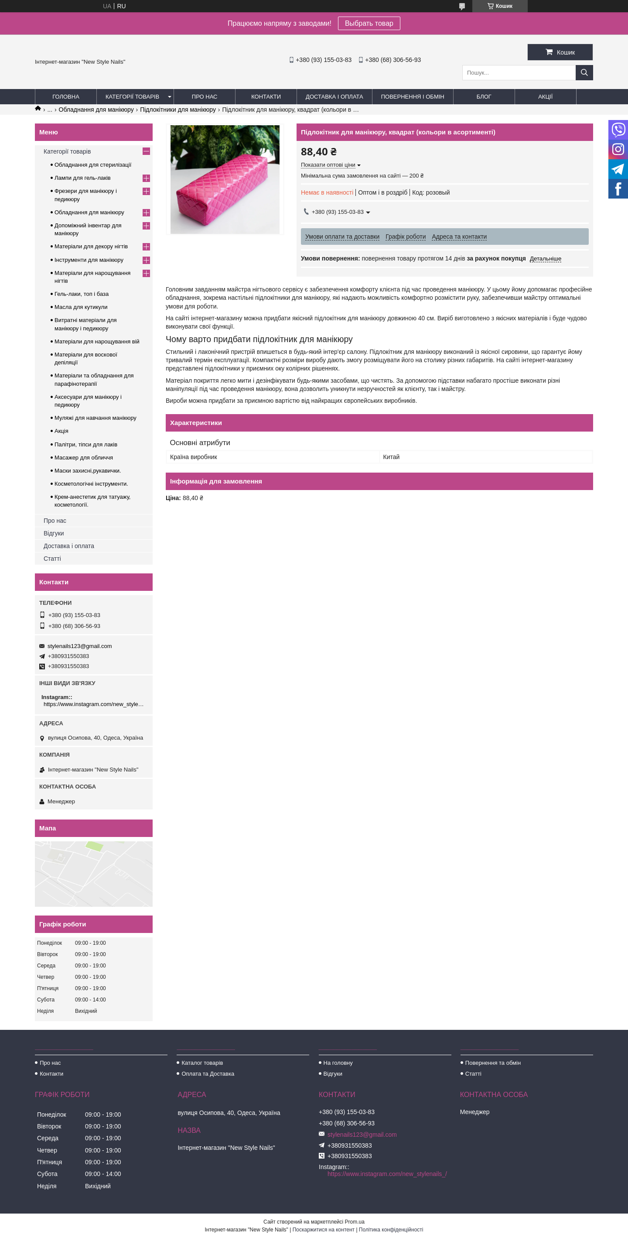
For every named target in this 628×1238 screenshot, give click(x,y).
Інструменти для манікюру (89, 260)
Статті (52, 558)
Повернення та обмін (493, 1063)
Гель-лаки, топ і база (82, 294)
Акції (545, 96)
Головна (65, 96)
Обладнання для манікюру (96, 109)
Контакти (266, 96)
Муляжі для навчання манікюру (96, 418)
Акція (61, 431)
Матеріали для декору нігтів (91, 246)
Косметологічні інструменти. (91, 483)
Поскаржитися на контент (324, 1230)
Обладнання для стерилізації (93, 164)
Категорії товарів (132, 96)
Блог (484, 96)
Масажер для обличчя (84, 457)
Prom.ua (355, 1222)
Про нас (205, 96)
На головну (338, 1063)
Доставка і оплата (334, 96)
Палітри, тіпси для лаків (86, 444)
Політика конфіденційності (391, 1230)
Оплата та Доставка (207, 1073)
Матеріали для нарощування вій (97, 341)
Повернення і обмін (412, 96)
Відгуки (54, 533)
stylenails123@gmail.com (80, 646)
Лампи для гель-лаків (83, 178)
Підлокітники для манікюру (178, 109)
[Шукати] (584, 72)
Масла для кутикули (81, 307)
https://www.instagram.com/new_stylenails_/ (95, 704)
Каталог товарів (202, 1063)
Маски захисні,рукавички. (88, 470)
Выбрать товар (369, 23)
